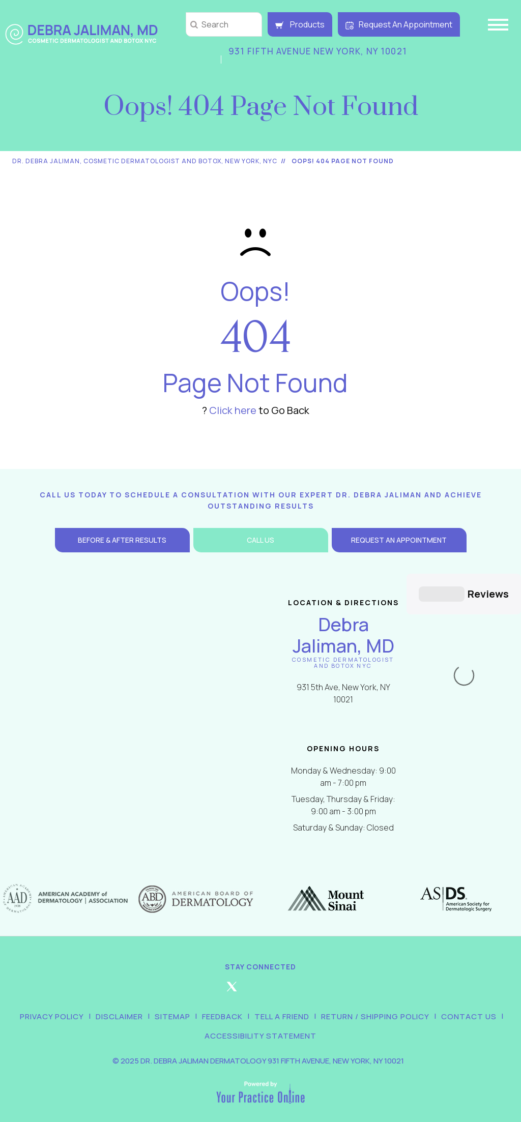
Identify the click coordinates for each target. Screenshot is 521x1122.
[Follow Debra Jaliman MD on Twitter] (231, 978)
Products (300, 24)
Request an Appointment (399, 540)
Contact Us (469, 1004)
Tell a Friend (281, 1004)
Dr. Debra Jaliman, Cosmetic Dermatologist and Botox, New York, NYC (144, 161)
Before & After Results (122, 540)
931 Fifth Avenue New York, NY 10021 (318, 51)
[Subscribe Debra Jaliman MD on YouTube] (318, 978)
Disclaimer (119, 1004)
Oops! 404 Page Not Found (343, 161)
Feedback (222, 1004)
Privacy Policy (52, 1004)
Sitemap (172, 1004)
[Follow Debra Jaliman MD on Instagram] (260, 978)
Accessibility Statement (260, 1023)
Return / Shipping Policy (375, 1004)
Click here (232, 410)
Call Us (260, 540)
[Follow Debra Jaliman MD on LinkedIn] (289, 978)
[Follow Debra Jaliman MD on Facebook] (202, 978)
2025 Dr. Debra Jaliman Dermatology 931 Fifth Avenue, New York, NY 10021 (262, 1048)
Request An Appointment (398, 24)
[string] (224, 24)
